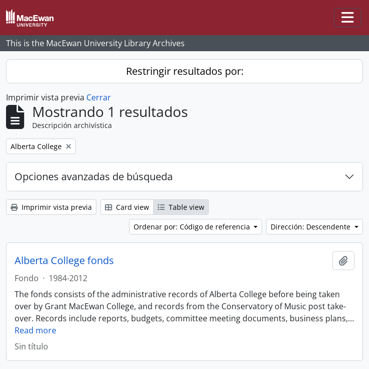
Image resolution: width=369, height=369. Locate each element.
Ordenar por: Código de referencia (193, 226)
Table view (181, 207)
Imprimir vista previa (51, 207)
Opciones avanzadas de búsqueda (94, 176)
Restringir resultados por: (184, 71)
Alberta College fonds (64, 261)
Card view (127, 207)
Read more (35, 330)
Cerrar (98, 97)
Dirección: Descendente (311, 226)
